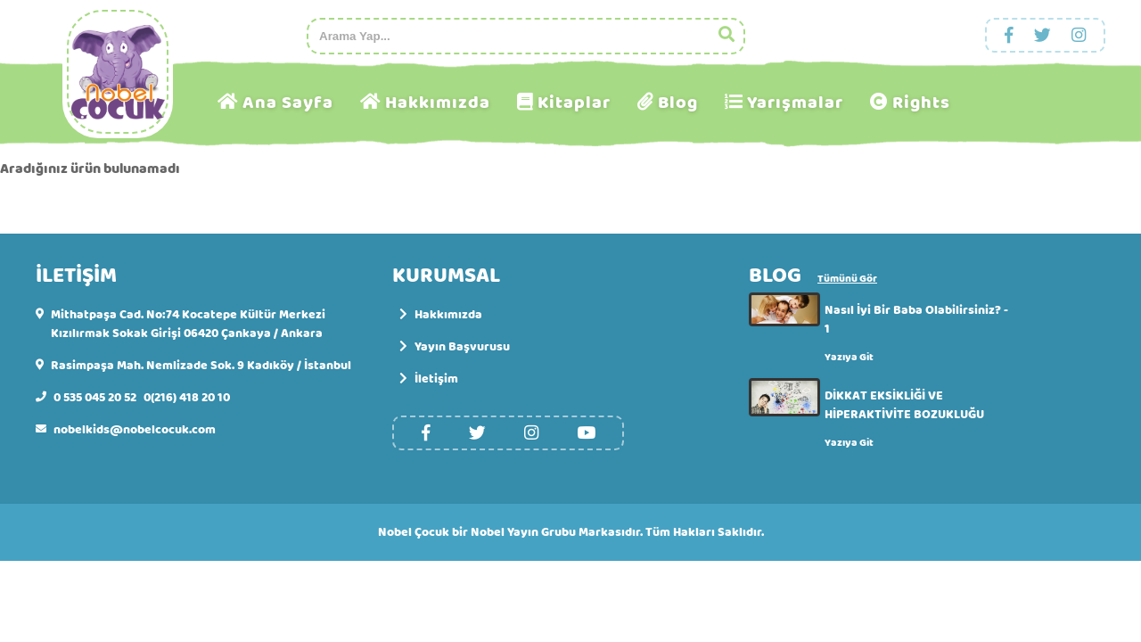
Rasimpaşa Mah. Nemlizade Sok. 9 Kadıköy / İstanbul (201, 366)
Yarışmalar (795, 103)
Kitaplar (574, 103)
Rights (921, 103)
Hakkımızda (437, 103)
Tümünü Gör (847, 279)
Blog (678, 103)
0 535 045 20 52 (94, 398)
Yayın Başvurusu (454, 347)
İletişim (428, 379)
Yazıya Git (849, 357)
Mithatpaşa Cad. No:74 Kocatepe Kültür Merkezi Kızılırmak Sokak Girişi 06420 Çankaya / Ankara (188, 324)
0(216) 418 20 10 (187, 398)
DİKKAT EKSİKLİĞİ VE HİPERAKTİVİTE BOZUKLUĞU (904, 405)
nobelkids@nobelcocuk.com (134, 430)
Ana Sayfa (287, 103)
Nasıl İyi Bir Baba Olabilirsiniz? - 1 (916, 319)
